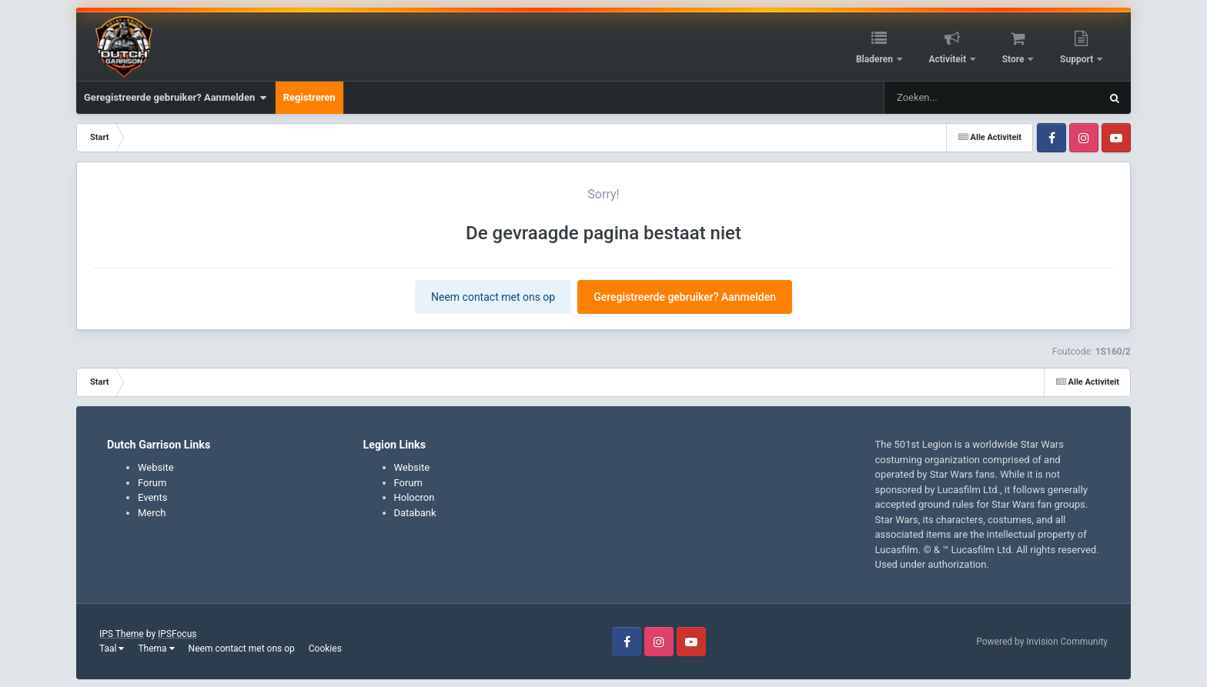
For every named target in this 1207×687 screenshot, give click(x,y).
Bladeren (875, 59)
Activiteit (948, 59)
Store (1014, 59)
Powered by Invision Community (1042, 641)
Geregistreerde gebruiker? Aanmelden (175, 98)
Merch (152, 513)
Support (1077, 59)
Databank (415, 513)
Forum (152, 483)
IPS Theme (121, 634)
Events (152, 497)
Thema (156, 648)
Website (156, 467)
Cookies (325, 648)
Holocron (414, 497)
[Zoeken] (963, 98)
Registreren (309, 97)
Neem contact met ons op (493, 297)
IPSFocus (177, 634)
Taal (111, 648)
